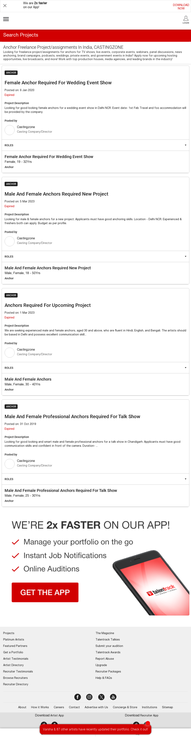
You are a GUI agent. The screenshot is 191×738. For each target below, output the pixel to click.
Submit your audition (109, 646)
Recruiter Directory (15, 684)
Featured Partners (15, 646)
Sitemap (167, 707)
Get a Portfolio (13, 652)
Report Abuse (105, 659)
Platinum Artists (13, 640)
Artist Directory (13, 665)
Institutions (149, 707)
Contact (74, 707)
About (22, 707)
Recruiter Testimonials (18, 671)
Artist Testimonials (15, 659)
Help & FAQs (104, 678)
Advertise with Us (96, 707)
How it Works (40, 707)
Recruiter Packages (108, 671)
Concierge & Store (125, 707)
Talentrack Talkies (108, 640)
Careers (59, 707)
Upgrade (101, 665)
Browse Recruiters (15, 678)
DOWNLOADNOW (181, 7)
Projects (8, 633)
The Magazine (105, 633)
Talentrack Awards (108, 652)
